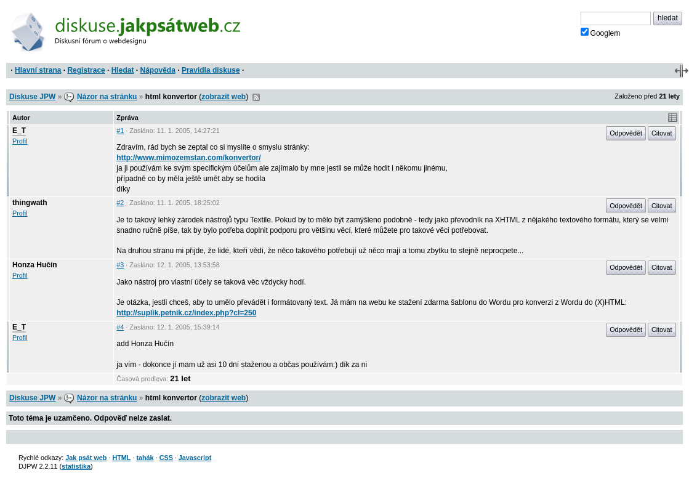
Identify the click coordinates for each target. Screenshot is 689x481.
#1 (120, 130)
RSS (256, 97)
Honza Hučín (34, 265)
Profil (20, 141)
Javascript (195, 457)
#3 (120, 265)
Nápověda (157, 70)
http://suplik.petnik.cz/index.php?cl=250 (186, 313)
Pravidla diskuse (211, 70)
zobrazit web (223, 96)
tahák (144, 457)
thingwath (29, 202)
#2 (120, 202)
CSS (166, 457)
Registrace (86, 70)
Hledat (122, 70)
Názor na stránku (107, 96)
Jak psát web (86, 457)
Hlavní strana (38, 70)
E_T (19, 130)
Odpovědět (626, 133)
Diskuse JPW (32, 96)
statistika (76, 466)
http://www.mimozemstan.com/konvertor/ (188, 157)
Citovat (661, 133)
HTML (121, 457)
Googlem (601, 33)
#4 (120, 327)
